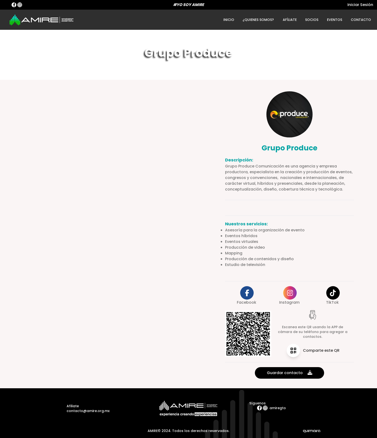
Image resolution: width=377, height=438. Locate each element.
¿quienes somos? (258, 19)
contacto (360, 19)
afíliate (289, 19)
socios (312, 19)
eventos (334, 19)
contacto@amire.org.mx (88, 410)
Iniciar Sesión (360, 4)
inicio (228, 19)
